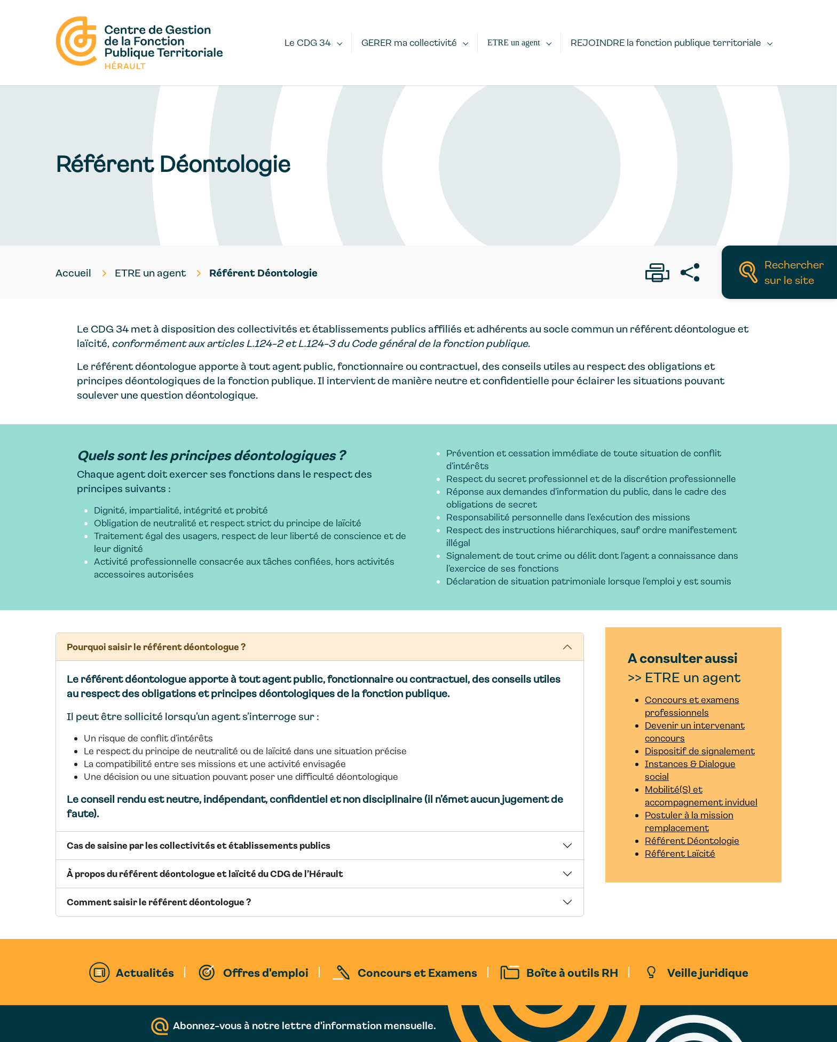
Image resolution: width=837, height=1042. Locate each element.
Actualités (145, 972)
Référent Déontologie (692, 840)
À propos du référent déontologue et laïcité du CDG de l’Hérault (205, 873)
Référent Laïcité (680, 853)
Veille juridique (707, 972)
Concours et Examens (417, 972)
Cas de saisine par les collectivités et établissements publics (198, 845)
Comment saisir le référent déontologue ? (159, 901)
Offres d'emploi (266, 972)
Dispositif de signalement (700, 750)
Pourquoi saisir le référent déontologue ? (156, 646)
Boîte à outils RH (572, 972)
